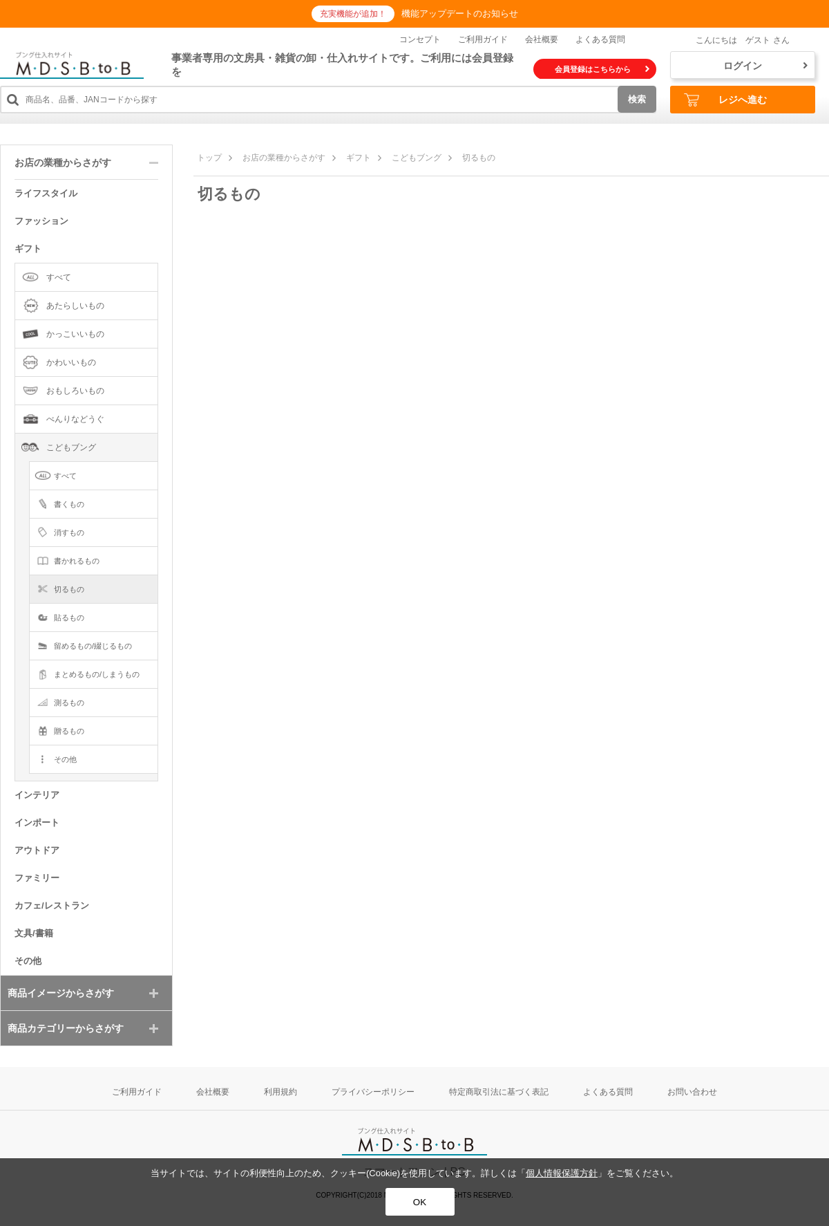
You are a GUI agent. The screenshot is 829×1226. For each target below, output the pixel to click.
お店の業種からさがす (283, 157)
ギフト (358, 157)
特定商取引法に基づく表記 (499, 1092)
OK (419, 1202)
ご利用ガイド (483, 39)
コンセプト (420, 39)
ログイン (765, 65)
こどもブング (416, 157)
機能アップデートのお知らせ (459, 13)
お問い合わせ (692, 1092)
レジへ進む (725, 99)
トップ (209, 157)
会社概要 (541, 39)
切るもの (478, 157)
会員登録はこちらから (602, 69)
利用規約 (280, 1092)
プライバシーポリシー (373, 1092)
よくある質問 (600, 39)
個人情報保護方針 (562, 1173)
